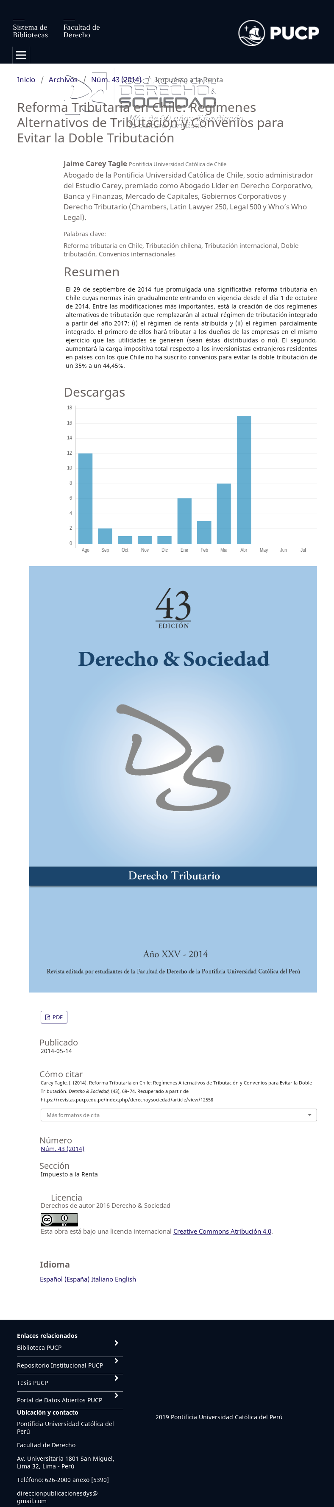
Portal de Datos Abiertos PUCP (59, 1400)
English (125, 1279)
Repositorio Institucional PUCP (60, 1365)
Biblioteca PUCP (39, 1347)
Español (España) (64, 1279)
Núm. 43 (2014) (116, 79)
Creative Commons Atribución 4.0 (222, 1231)
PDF (57, 1017)
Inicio (26, 79)
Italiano (102, 1279)
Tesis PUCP (32, 1383)
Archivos (63, 79)
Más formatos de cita (73, 1115)
